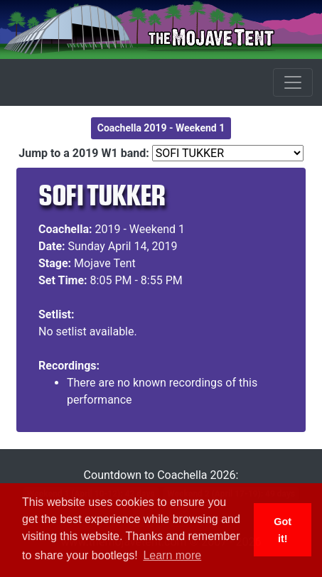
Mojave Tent (105, 263)
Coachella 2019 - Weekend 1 (161, 128)
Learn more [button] (172, 555)
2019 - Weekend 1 (140, 229)
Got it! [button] (282, 530)
